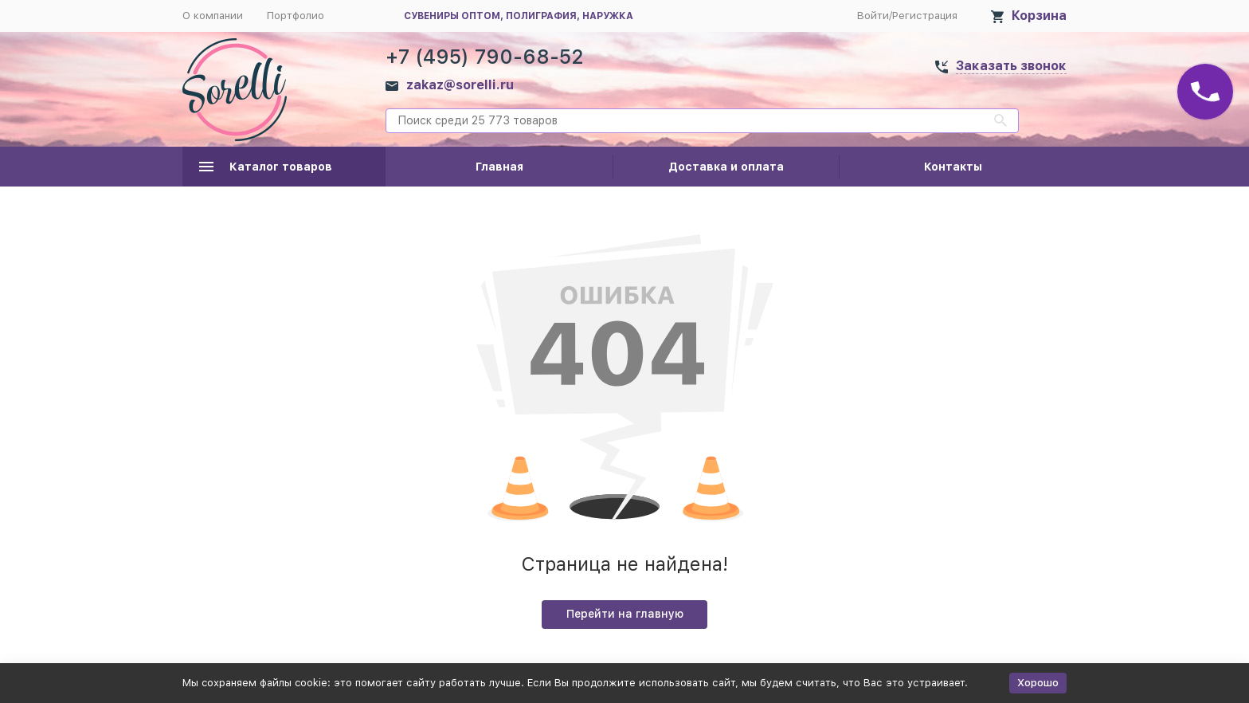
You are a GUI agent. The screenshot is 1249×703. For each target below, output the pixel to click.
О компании (212, 16)
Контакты (953, 166)
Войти (873, 16)
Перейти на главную (624, 613)
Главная (499, 166)
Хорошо (1038, 683)
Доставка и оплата (726, 166)
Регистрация (924, 16)
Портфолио (295, 16)
